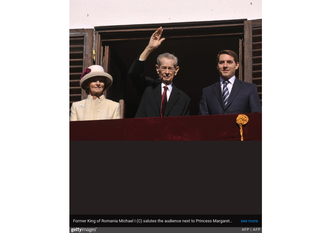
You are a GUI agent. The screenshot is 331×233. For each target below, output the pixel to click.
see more (249, 220)
